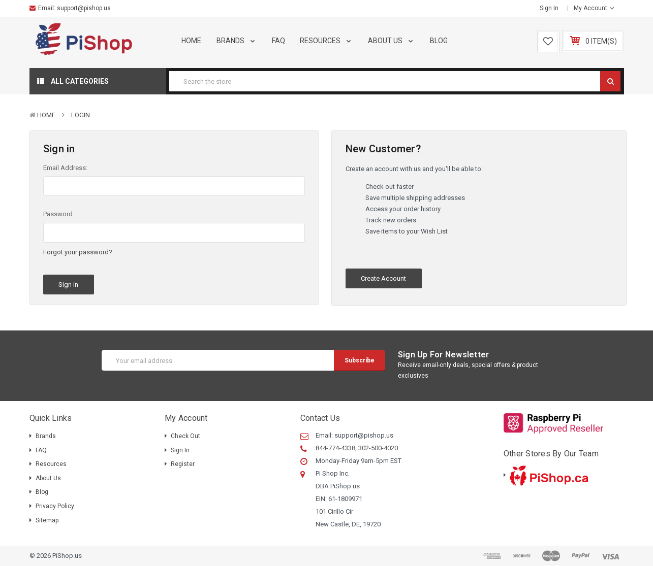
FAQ (278, 41)
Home (191, 41)
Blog (439, 41)
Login (80, 115)
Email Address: (65, 168)
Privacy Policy (55, 506)
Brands (236, 41)
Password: (58, 214)
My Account (594, 8)
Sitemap (47, 520)
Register (183, 464)
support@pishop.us (84, 8)
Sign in (549, 8)
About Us (391, 41)
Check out (185, 436)
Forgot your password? (77, 252)
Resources (326, 41)
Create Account (383, 278)
